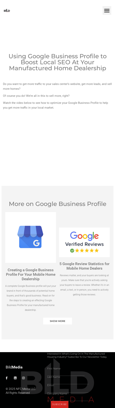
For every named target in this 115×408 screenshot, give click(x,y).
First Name (53, 368)
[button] (107, 10)
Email (50, 385)
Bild (14, 367)
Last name (53, 377)
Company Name (57, 394)
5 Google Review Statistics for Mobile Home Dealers (84, 266)
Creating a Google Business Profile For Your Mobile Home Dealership (30, 274)
